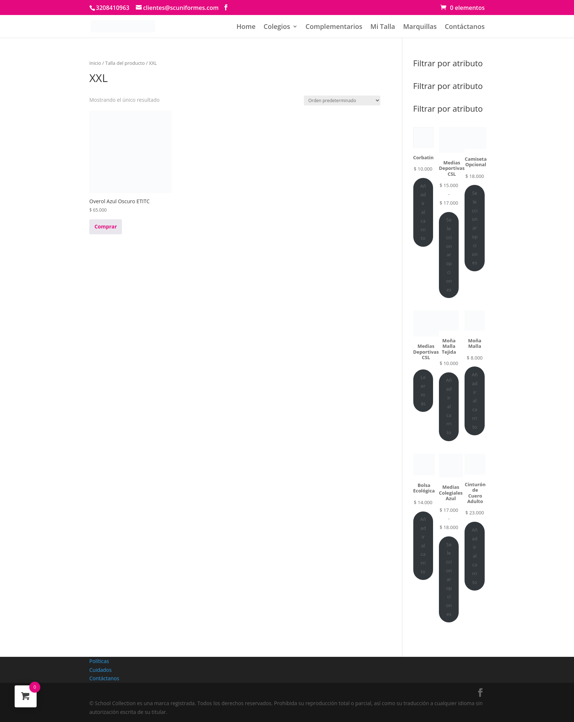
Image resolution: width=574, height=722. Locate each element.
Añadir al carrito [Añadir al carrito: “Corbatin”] (423, 212)
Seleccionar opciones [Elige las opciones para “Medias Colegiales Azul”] (449, 579)
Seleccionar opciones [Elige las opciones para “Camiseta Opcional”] (475, 228)
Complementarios (334, 27)
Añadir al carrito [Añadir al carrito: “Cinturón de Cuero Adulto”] (475, 555)
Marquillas (420, 27)
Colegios (277, 27)
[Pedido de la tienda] (342, 100)
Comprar (105, 226)
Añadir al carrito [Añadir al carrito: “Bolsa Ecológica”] (423, 545)
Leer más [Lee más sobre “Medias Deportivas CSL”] (423, 390)
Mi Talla (382, 27)
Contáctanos (465, 27)
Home (246, 27)
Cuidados (100, 669)
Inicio (95, 63)
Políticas (99, 661)
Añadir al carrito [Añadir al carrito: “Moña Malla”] (475, 400)
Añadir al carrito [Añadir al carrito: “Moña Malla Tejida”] (449, 406)
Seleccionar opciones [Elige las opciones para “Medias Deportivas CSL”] (449, 254)
